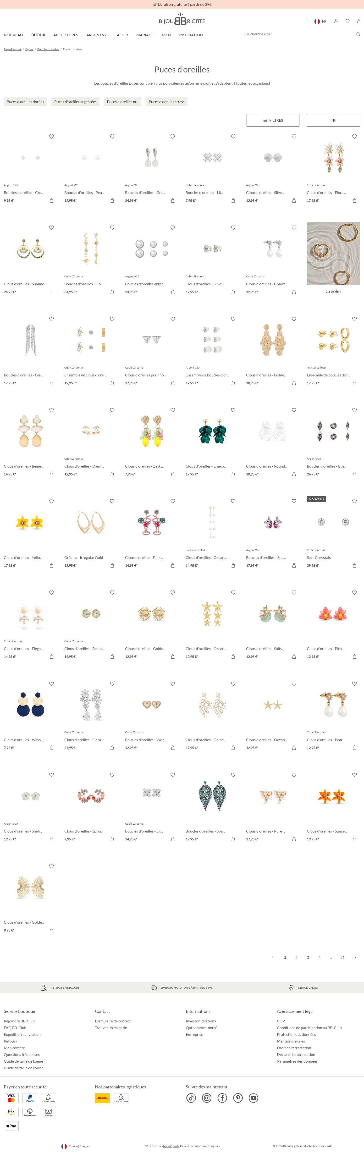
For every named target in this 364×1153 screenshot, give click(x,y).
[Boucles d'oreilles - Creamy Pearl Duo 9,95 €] (30, 169)
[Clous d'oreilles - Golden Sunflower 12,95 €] (151, 625)
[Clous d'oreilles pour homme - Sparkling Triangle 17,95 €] (151, 351)
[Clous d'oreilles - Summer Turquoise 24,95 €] (30, 260)
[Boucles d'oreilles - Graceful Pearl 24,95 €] (151, 169)
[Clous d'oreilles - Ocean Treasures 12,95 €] (272, 716)
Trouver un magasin (111, 1027)
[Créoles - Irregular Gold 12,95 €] (91, 534)
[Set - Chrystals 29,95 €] (333, 534)
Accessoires (65, 35)
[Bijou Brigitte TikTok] (191, 1098)
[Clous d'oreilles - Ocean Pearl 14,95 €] (212, 534)
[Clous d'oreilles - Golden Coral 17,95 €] (212, 716)
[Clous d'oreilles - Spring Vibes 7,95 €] (91, 807)
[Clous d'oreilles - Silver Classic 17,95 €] (212, 260)
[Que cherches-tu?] (300, 34)
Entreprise (194, 1034)
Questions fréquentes (22, 1054)
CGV (281, 1021)
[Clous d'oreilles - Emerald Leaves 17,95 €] (212, 442)
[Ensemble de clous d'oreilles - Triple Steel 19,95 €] (91, 351)
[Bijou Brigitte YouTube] (253, 1098)
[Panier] (358, 21)
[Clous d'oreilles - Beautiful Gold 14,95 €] (91, 625)
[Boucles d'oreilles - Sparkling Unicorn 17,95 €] (272, 534)
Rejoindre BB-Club (19, 1021)
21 (342, 957)
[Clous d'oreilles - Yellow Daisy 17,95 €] (30, 534)
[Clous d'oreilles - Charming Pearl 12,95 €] (272, 260)
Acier (122, 35)
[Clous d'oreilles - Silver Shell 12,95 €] (272, 169)
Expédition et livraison (22, 1034)
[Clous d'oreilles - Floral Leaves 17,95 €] (333, 169)
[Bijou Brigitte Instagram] (206, 1098)
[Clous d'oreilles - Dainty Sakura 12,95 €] (91, 442)
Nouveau (13, 35)
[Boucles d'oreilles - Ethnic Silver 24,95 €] (333, 442)
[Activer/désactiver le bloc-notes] (51, 136)
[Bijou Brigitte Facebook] (222, 1098)
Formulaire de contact (113, 1021)
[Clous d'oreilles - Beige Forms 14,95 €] (30, 442)
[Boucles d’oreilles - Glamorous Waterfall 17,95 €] (30, 351)
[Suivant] (354, 957)
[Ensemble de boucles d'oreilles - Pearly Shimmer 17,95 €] (212, 351)
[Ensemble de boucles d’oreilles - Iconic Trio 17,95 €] (333, 351)
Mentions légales (291, 1041)
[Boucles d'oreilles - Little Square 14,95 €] (151, 807)
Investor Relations (201, 1021)
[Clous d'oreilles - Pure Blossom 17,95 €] (272, 807)
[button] (336, 21)
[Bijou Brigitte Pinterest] (237, 1098)
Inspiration (191, 35)
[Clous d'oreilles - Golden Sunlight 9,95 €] (30, 899)
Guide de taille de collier (23, 1067)
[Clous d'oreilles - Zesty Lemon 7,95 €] (151, 442)
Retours (10, 1041)
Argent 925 (97, 35)
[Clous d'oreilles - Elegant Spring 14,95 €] (30, 625)
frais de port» (171, 1146)
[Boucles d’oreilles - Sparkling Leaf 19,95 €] (212, 807)
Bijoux (38, 35)
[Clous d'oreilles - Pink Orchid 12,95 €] (333, 625)
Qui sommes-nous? (201, 1027)
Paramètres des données (297, 1061)
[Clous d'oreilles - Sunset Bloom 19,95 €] (333, 807)
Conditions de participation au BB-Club (309, 1027)
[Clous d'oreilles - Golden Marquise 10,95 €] (272, 351)
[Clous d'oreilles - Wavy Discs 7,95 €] (30, 716)
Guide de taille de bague (23, 1061)
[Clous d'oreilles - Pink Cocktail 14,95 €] (151, 534)
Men (166, 35)
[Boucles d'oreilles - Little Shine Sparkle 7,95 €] (212, 169)
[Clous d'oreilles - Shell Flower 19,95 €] (30, 807)
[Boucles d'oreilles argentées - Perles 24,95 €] (151, 260)
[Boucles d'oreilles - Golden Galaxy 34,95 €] (91, 260)
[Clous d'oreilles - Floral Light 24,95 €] (91, 716)
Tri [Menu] (333, 120)
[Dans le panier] (51, 200)
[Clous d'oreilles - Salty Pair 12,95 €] (272, 625)
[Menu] (273, 120)
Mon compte (14, 1047)
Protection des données (296, 1034)
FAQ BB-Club (15, 1027)
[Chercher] (358, 34)
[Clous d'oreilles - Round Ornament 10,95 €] (272, 442)
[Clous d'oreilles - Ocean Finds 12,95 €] (212, 625)
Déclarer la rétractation (296, 1054)
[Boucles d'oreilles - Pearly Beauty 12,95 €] (91, 169)
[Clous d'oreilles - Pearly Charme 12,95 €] (333, 716)
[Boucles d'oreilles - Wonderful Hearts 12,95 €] (151, 716)
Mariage (145, 35)
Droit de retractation (294, 1047)
